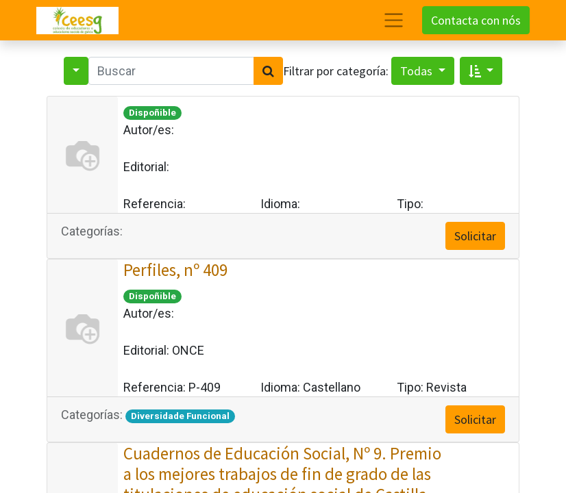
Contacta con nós (476, 20)
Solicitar (475, 236)
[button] (481, 71)
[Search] (268, 71)
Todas (417, 71)
